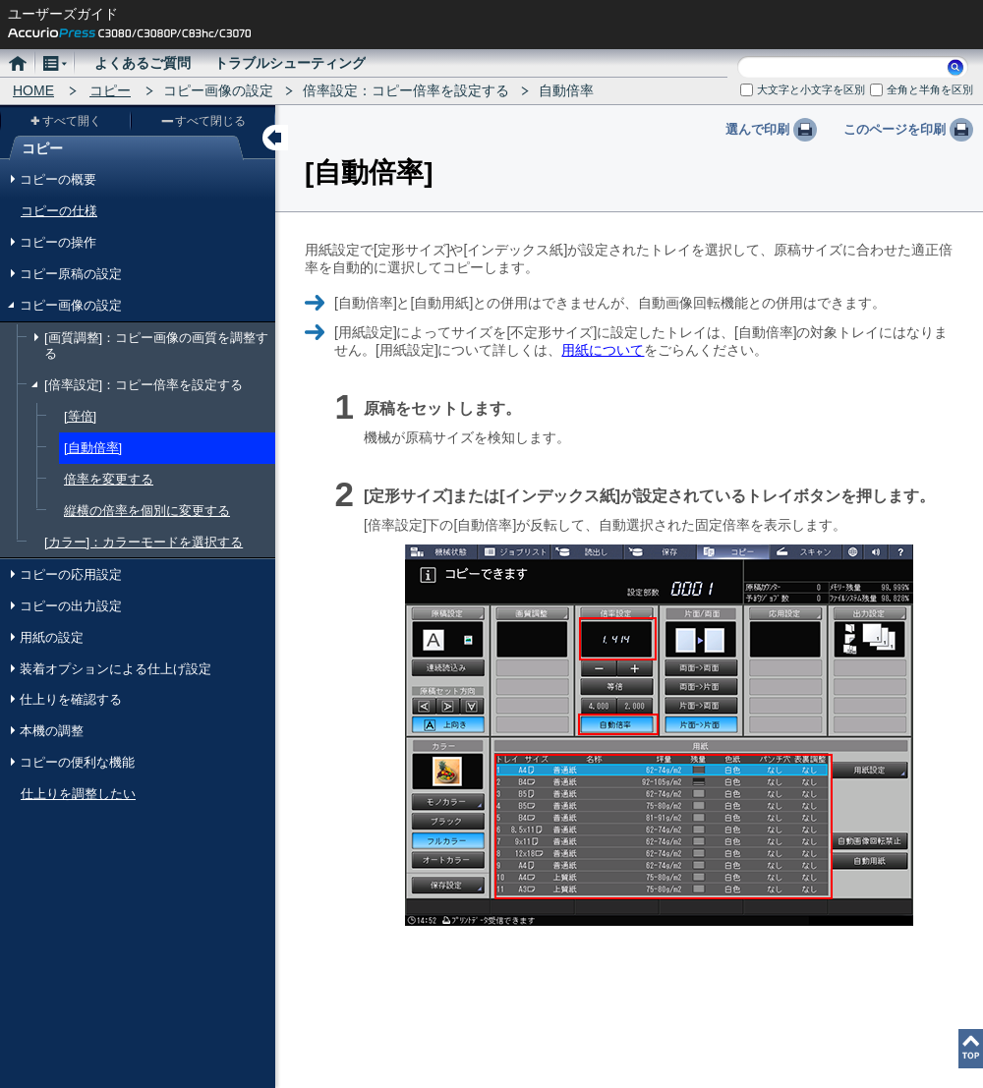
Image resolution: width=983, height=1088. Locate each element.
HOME (33, 90)
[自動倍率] (93, 447)
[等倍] (80, 416)
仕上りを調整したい (78, 793)
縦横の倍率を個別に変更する (147, 510)
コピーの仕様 (59, 210)
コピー (110, 90)
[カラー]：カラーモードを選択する (143, 542)
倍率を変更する (108, 479)
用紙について (602, 350)
